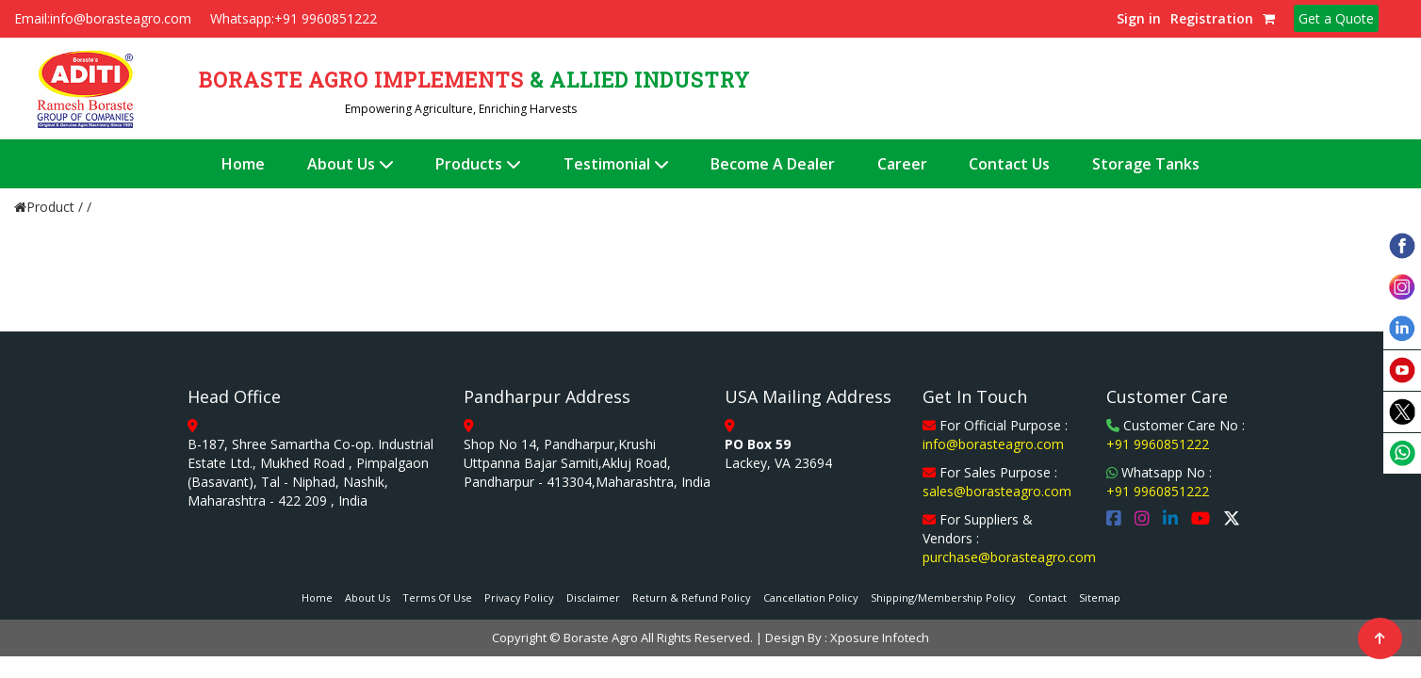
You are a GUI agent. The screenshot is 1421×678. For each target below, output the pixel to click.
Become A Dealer (772, 163)
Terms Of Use (437, 597)
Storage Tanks (1146, 163)
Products (478, 163)
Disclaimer (593, 597)
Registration (1211, 18)
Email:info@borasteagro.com (102, 18)
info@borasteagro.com (993, 444)
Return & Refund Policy (691, 597)
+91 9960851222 (1157, 444)
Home (243, 163)
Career (902, 163)
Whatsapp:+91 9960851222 (293, 18)
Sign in (1139, 18)
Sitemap (1099, 597)
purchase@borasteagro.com (1009, 557)
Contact (1047, 597)
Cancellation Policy (810, 597)
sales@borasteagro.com (997, 491)
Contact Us (1009, 163)
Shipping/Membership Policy (943, 597)
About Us (350, 163)
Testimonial (616, 163)
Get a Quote (1336, 18)
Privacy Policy (519, 597)
